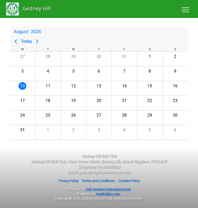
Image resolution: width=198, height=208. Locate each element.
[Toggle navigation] (185, 9)
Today (26, 41)
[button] (22, 59)
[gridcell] (22, 88)
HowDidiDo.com (108, 194)
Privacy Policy (68, 181)
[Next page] (37, 41)
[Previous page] (16, 41)
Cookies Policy (128, 181)
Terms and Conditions (98, 181)
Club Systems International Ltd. (108, 189)
